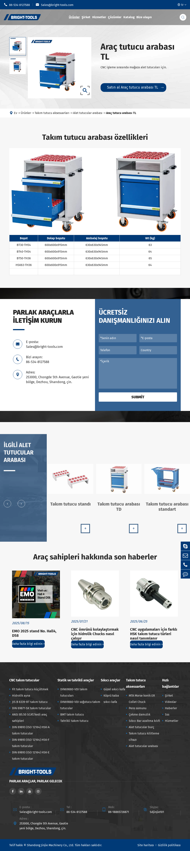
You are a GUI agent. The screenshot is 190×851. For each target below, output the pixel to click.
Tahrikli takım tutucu (74, 721)
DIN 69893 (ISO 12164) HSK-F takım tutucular (30, 743)
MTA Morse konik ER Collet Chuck (142, 699)
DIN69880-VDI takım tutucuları (73, 692)
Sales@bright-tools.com (54, 5)
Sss (167, 714)
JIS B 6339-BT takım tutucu (30, 702)
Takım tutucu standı (70, 505)
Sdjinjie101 (157, 812)
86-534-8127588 (17, 5)
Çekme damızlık (139, 714)
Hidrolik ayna (21, 695)
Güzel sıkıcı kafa (114, 689)
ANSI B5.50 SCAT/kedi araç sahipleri (29, 718)
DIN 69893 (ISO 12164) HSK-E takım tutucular (31, 755)
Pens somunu (137, 708)
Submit (137, 397)
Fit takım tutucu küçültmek (30, 689)
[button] (7, 505)
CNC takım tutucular (24, 680)
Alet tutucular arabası (87, 113)
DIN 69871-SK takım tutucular (31, 708)
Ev (15, 113)
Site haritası (145, 845)
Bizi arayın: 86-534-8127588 (37, 359)
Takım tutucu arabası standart (167, 508)
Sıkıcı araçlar (110, 680)
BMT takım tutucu (72, 714)
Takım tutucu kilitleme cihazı (144, 736)
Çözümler (115, 17)
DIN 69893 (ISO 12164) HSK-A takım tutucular (31, 730)
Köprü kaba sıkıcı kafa (111, 699)
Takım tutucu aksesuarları (52, 113)
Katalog (129, 17)
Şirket (86, 17)
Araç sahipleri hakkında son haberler (95, 557)
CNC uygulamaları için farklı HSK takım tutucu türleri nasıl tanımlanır (153, 634)
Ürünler (74, 17)
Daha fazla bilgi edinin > (28, 644)
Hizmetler (99, 17)
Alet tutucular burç (141, 727)
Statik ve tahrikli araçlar (76, 680)
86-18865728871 (118, 812)
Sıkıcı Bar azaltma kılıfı (144, 721)
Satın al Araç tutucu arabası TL (135, 87)
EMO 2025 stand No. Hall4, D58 (34, 633)
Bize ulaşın (144, 17)
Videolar (170, 702)
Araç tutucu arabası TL (121, 113)
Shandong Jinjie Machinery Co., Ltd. (50, 845)
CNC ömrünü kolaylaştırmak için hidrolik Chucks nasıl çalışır (95, 634)
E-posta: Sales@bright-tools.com (44, 344)
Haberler (171, 708)
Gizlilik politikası (169, 845)
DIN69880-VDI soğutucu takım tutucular (80, 705)
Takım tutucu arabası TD (118, 508)
